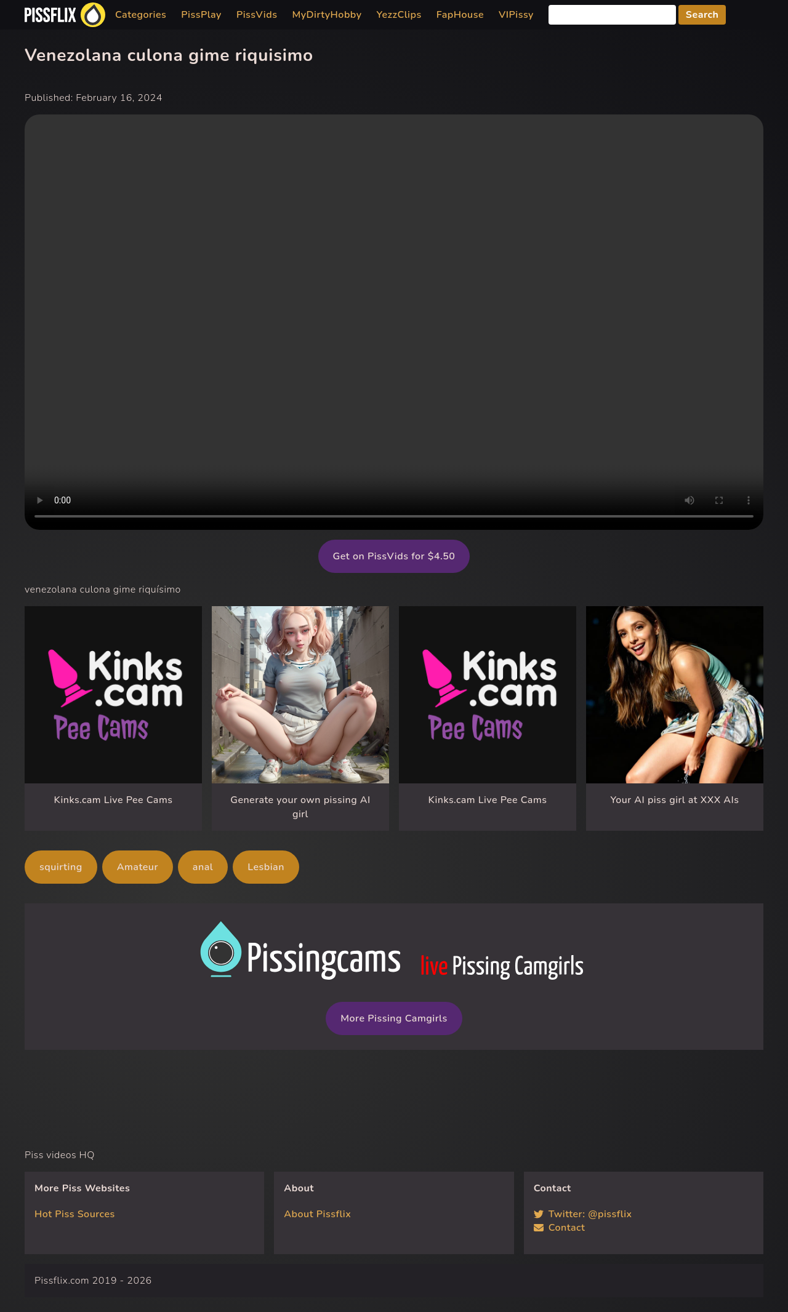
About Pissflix (317, 1214)
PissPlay (201, 15)
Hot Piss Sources (74, 1214)
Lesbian (265, 867)
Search (702, 15)
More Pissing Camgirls (393, 1018)
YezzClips (399, 15)
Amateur (137, 867)
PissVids (257, 15)
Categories (140, 15)
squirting (60, 867)
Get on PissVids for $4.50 (394, 556)
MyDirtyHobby (326, 15)
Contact (559, 1227)
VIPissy (516, 15)
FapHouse (460, 15)
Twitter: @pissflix (583, 1214)
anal (203, 867)
